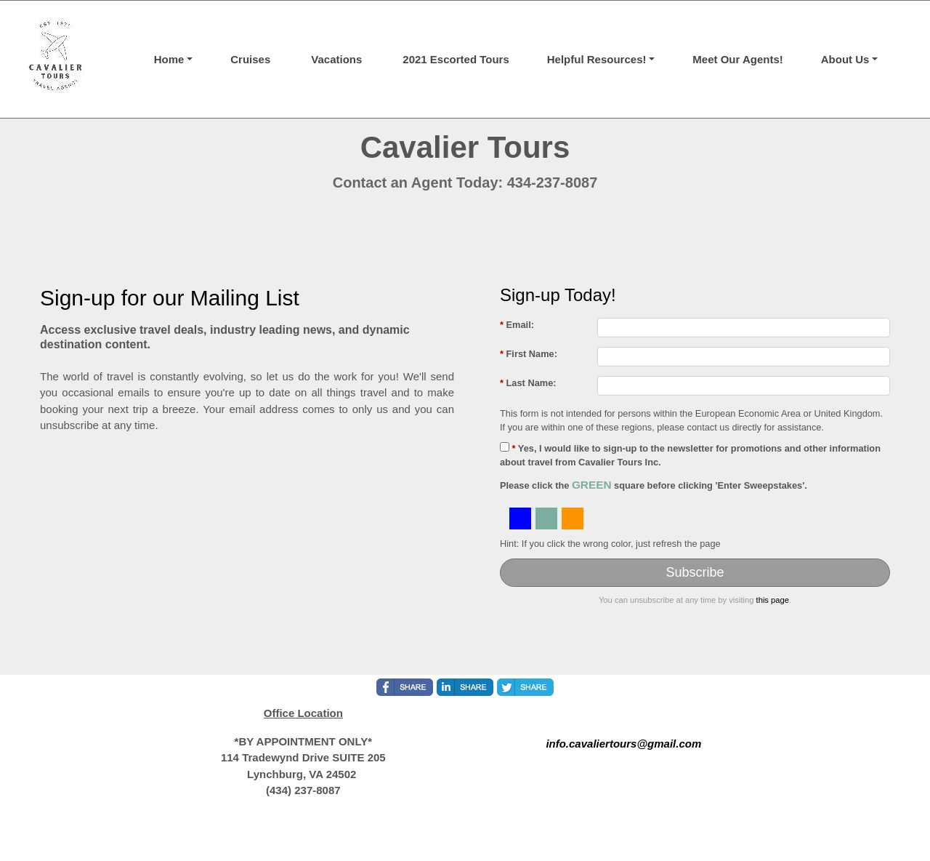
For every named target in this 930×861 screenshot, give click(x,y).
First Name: (528, 353)
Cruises (250, 59)
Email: (517, 324)
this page (772, 600)
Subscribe (695, 572)
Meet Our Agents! (737, 59)
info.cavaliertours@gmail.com (623, 743)
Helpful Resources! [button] (597, 59)
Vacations (336, 59)
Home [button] (169, 59)
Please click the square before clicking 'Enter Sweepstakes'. (653, 484)
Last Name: (528, 382)
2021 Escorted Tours (456, 59)
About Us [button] (845, 59)
